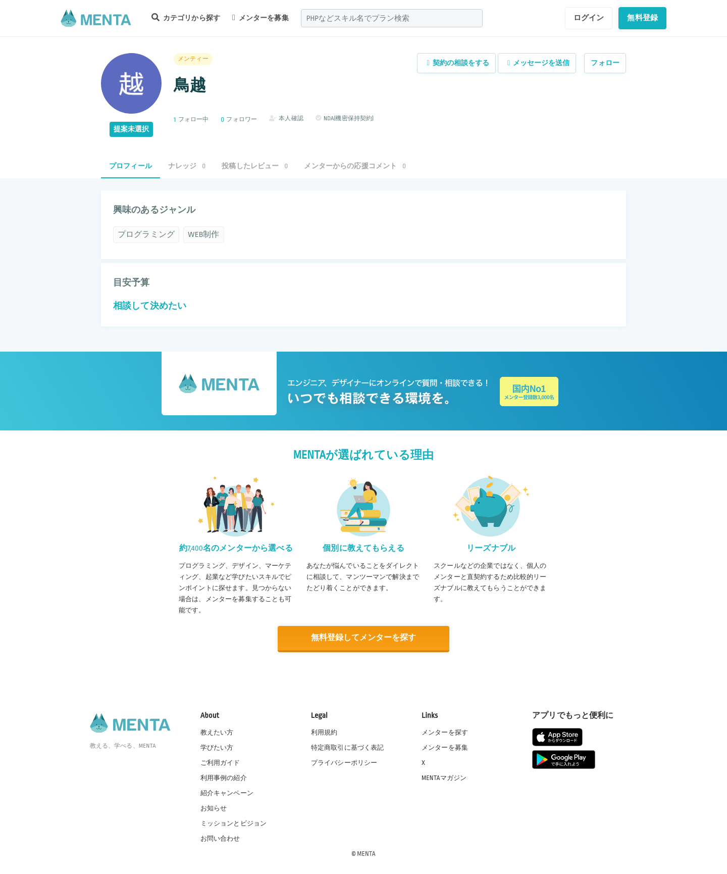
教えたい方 (217, 732)
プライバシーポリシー (344, 762)
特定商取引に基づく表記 (347, 747)
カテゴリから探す (185, 17)
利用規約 (324, 732)
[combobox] (392, 18)
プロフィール (130, 166)
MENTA (366, 853)
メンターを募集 (260, 18)
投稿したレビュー (255, 166)
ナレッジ (186, 166)
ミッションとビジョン (233, 823)
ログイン (589, 18)
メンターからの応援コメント (355, 166)
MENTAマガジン (444, 777)
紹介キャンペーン (226, 792)
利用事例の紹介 (223, 777)
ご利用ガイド (220, 762)
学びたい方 (217, 747)
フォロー (605, 63)
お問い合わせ (220, 838)
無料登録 (642, 18)
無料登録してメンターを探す (363, 638)
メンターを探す (445, 732)
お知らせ (213, 807)
